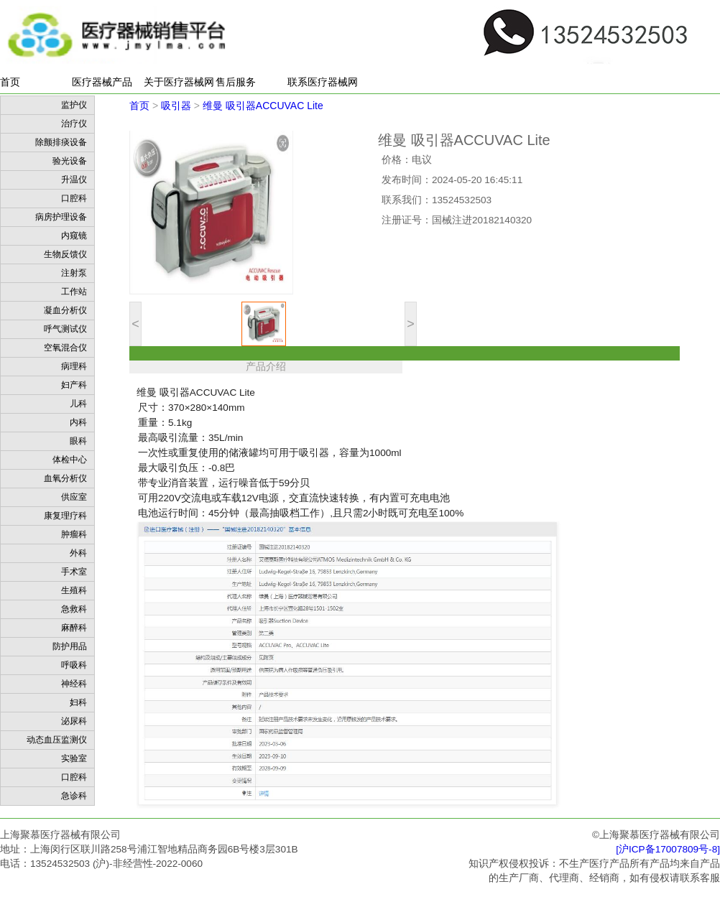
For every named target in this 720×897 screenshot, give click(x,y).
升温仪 (74, 180)
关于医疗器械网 (179, 82)
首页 (10, 82)
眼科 (78, 441)
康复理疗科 (65, 516)
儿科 (78, 404)
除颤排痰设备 (61, 142)
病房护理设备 (61, 217)
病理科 (74, 366)
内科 (78, 422)
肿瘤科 (74, 534)
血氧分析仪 (65, 478)
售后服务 (236, 82)
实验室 (74, 758)
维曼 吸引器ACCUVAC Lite (263, 105)
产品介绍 (266, 366)
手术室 (74, 572)
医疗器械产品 (102, 82)
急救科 (74, 609)
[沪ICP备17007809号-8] (668, 849)
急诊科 (74, 796)
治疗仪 (74, 123)
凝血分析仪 (65, 310)
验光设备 (69, 161)
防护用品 (69, 646)
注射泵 (74, 273)
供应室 (74, 497)
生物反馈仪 (65, 254)
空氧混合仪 (65, 348)
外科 (78, 553)
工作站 (74, 292)
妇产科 (74, 385)
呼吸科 (74, 665)
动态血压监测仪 (57, 740)
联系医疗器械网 (322, 82)
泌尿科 (74, 721)
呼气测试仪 (65, 329)
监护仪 (74, 105)
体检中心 (69, 460)
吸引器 (176, 105)
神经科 (74, 684)
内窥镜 (74, 236)
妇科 (78, 702)
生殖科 (74, 590)
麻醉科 (74, 628)
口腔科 (74, 198)
